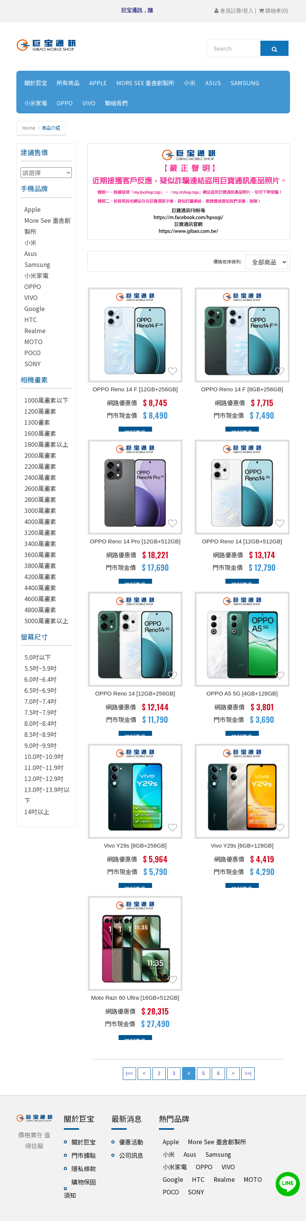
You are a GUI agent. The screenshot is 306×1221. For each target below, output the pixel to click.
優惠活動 (131, 1141)
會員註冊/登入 (234, 11)
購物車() (273, 11)
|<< (129, 1073)
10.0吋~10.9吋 (43, 756)
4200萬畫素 (40, 576)
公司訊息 (131, 1155)
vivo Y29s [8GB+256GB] (135, 845)
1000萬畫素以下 (46, 400)
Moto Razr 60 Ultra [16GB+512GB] (135, 997)
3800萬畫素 (40, 565)
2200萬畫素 (40, 466)
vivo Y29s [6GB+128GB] (242, 845)
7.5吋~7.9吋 (40, 712)
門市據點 (83, 1155)
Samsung (244, 83)
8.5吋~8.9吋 (40, 734)
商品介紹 (51, 127)
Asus (213, 83)
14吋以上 (36, 811)
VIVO (88, 103)
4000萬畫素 (40, 521)
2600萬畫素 (40, 488)
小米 (189, 83)
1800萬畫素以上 (46, 444)
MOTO (33, 341)
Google (34, 308)
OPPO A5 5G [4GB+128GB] (241, 693)
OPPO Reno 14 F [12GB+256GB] (135, 389)
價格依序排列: (227, 261)
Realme (35, 330)
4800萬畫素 (40, 609)
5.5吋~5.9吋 (40, 668)
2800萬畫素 (40, 499)
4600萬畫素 (40, 598)
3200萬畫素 (40, 532)
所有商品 (68, 83)
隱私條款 (83, 1168)
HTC (30, 319)
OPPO (65, 103)
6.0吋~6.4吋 (40, 679)
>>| (248, 1073)
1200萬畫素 (40, 411)
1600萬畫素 (40, 433)
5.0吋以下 (37, 657)
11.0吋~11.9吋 (43, 767)
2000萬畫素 (40, 455)
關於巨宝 (35, 83)
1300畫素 (37, 422)
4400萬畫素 (40, 587)
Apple (98, 83)
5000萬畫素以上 (46, 620)
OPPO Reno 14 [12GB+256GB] (135, 693)
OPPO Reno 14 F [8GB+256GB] (242, 389)
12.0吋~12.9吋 (43, 778)
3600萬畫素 (40, 554)
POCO (32, 352)
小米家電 (35, 103)
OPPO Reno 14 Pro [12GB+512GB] (135, 541)
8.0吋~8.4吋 (40, 723)
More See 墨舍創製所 (145, 83)
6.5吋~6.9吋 (40, 690)
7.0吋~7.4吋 (40, 701)
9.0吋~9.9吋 (40, 745)
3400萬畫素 (40, 543)
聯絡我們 (116, 103)
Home (28, 127)
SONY (32, 363)
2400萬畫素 (40, 477)
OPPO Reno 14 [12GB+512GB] (242, 541)
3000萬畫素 (40, 510)
